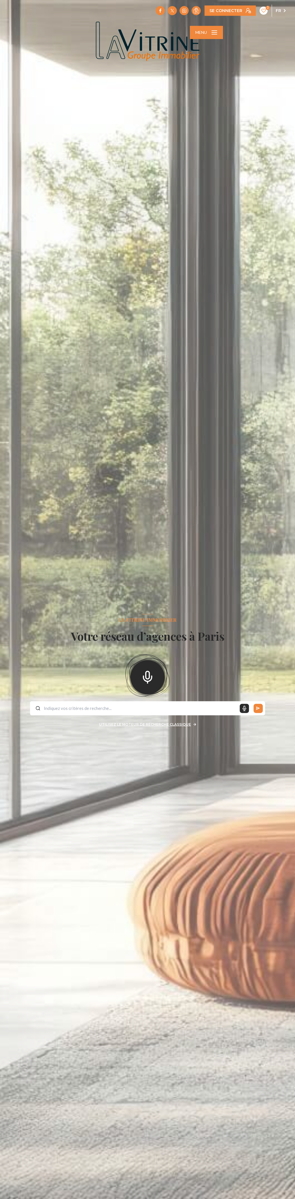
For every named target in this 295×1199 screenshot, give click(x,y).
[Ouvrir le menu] (206, 32)
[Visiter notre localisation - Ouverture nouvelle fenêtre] (196, 10)
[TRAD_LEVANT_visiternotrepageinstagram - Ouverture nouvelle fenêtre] (184, 10)
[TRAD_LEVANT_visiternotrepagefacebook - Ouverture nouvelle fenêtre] (160, 10)
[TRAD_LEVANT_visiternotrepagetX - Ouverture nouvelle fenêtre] (172, 10)
